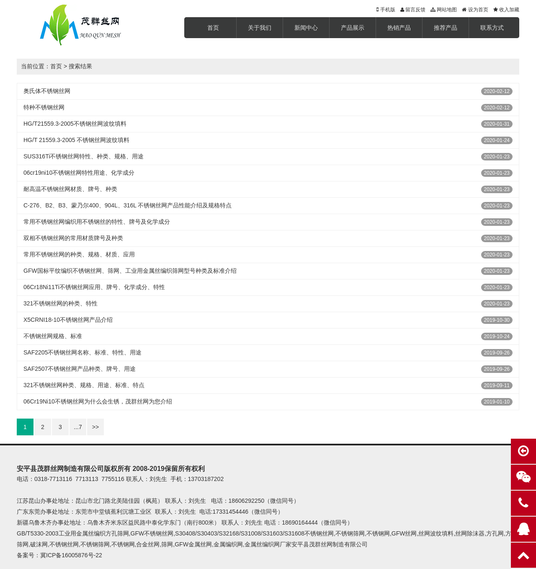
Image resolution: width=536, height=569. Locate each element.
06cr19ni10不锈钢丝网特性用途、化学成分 (78, 172)
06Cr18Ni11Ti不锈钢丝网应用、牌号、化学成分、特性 (94, 287)
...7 (78, 427)
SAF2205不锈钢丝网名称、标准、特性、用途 (82, 352)
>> (95, 427)
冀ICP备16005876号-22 (71, 555)
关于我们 (259, 27)
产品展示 (352, 27)
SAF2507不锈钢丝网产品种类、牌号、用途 (79, 368)
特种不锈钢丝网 (43, 107)
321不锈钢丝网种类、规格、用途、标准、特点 (83, 385)
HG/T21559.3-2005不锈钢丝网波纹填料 (74, 123)
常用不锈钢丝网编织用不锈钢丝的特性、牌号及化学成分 (96, 221)
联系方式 (492, 27)
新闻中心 (306, 27)
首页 (213, 27)
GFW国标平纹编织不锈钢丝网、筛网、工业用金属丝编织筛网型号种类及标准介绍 (130, 270)
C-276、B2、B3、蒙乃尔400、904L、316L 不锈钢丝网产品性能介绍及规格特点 (127, 205)
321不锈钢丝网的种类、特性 (60, 303)
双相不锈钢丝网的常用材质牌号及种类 (73, 238)
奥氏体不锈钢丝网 (46, 91)
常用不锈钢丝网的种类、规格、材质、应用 (79, 254)
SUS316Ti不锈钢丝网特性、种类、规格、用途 (83, 156)
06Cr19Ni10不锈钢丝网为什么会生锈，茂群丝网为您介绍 (97, 401)
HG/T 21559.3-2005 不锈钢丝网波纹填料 (76, 140)
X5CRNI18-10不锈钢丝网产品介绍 (68, 319)
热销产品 (399, 27)
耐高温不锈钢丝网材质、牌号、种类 (70, 189)
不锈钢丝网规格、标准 (52, 336)
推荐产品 (445, 27)
